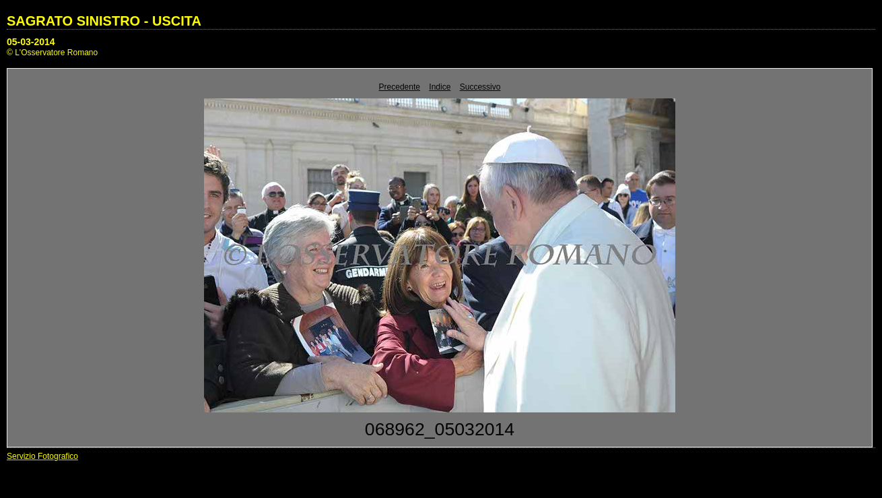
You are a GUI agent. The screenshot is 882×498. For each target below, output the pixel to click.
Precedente (399, 87)
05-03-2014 (31, 41)
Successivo (480, 87)
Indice (439, 87)
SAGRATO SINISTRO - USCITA (104, 20)
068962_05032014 (439, 429)
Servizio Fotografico (42, 456)
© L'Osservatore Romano (52, 52)
